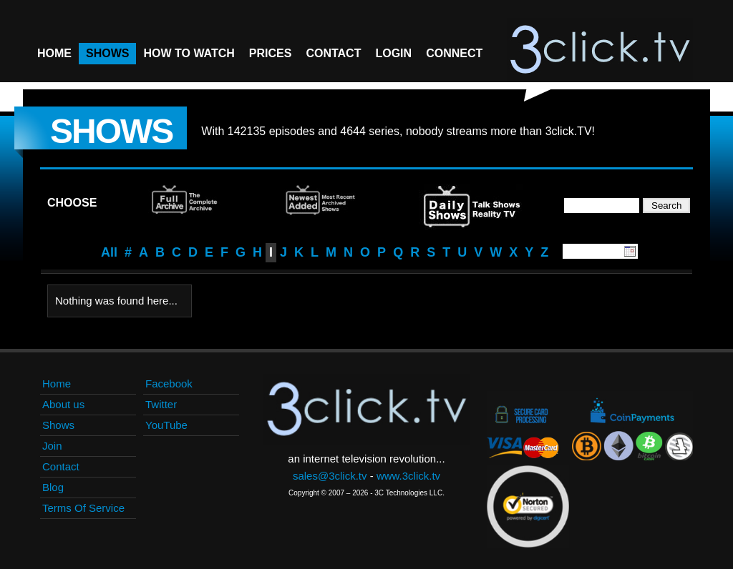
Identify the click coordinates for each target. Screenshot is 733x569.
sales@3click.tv (330, 476)
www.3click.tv (408, 476)
